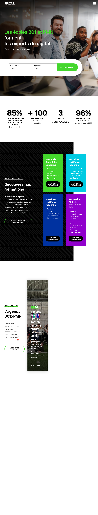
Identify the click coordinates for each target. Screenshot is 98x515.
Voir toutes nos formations (18, 222)
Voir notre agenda (14, 349)
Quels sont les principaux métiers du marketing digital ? (28, 458)
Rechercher (68, 67)
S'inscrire (36, 366)
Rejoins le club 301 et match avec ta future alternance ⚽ (36, 324)
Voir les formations (53, 184)
